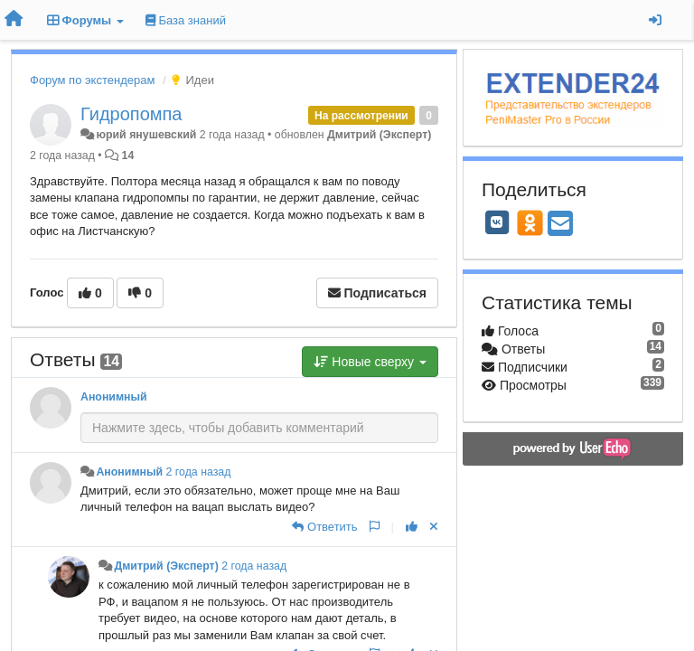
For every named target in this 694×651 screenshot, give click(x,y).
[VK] (497, 222)
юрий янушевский (146, 134)
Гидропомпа (131, 114)
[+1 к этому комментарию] (411, 526)
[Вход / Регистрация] (655, 20)
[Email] (560, 225)
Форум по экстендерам (92, 80)
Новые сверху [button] (370, 361)
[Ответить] (324, 526)
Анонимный (113, 397)
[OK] (530, 222)
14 (128, 155)
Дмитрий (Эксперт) (379, 134)
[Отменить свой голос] (433, 526)
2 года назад (198, 472)
